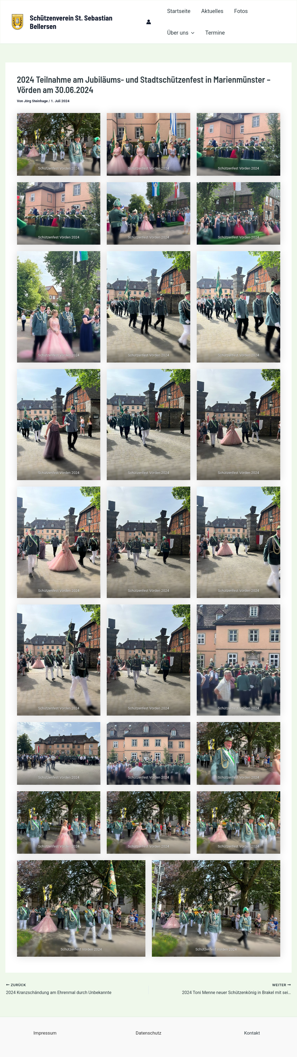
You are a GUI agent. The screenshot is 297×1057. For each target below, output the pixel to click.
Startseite (179, 11)
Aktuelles (212, 11)
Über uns (181, 33)
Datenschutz (148, 1033)
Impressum (45, 1033)
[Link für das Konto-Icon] (148, 21)
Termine (215, 32)
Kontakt (252, 1033)
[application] (191, 33)
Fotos (241, 11)
